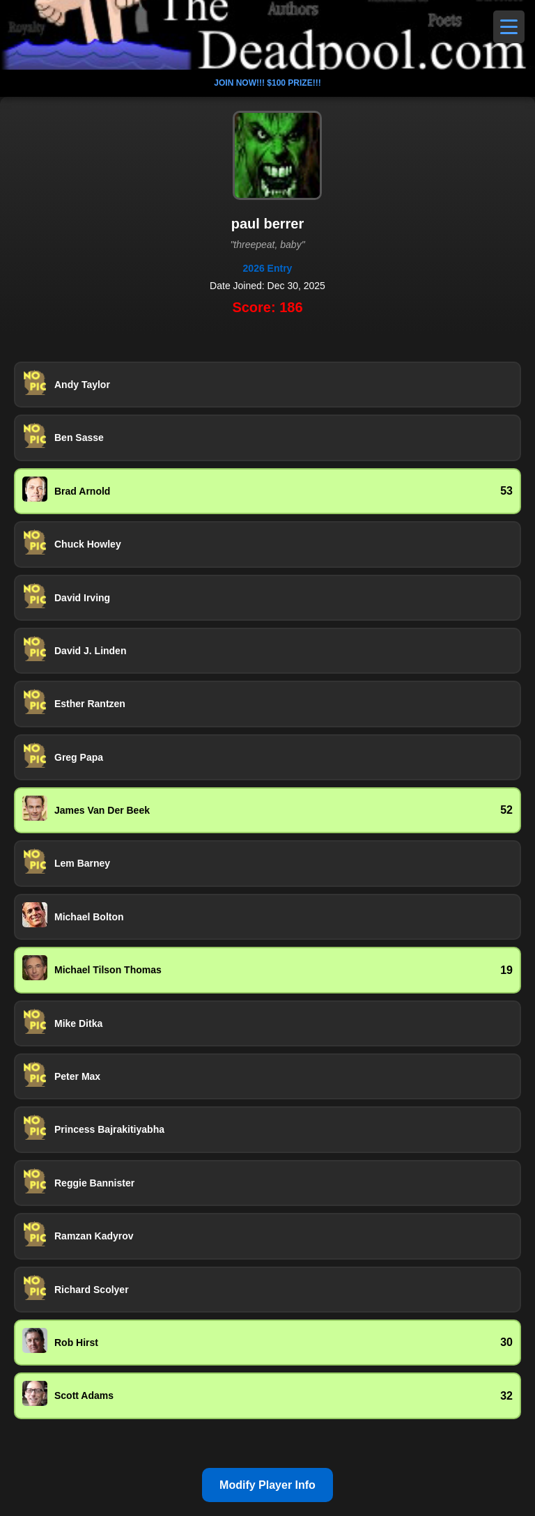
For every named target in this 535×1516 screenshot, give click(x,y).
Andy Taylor (82, 384)
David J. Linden (90, 650)
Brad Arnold (82, 491)
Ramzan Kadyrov (94, 1236)
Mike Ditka (78, 1023)
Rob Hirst (76, 1342)
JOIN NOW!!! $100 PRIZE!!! (267, 83)
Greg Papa (78, 757)
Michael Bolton (89, 916)
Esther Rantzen (89, 703)
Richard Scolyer (91, 1289)
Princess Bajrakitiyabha (109, 1129)
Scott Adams (84, 1395)
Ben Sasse (79, 437)
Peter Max (77, 1076)
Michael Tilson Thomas (108, 969)
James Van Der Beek (102, 810)
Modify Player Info (267, 1485)
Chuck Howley (87, 544)
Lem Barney (82, 863)
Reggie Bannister (94, 1183)
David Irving (82, 597)
